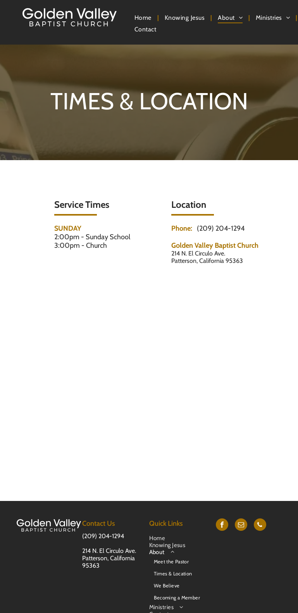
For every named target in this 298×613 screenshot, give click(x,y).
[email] (241, 525)
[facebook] (222, 525)
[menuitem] (144, 17)
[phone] (260, 525)
